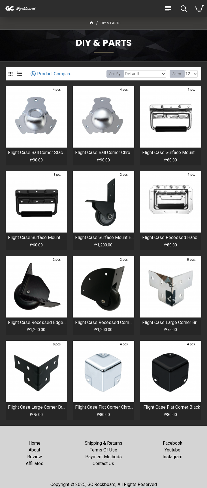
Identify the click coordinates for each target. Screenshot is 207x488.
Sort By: (115, 74)
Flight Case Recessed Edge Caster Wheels (37, 322)
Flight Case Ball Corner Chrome (104, 152)
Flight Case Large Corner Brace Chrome (171, 322)
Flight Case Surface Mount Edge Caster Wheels (104, 237)
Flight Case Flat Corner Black (171, 407)
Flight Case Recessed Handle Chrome (171, 237)
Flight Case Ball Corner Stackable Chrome (37, 152)
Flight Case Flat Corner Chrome (104, 407)
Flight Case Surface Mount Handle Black (37, 237)
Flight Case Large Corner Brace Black (37, 407)
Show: (177, 74)
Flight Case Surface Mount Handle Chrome (171, 152)
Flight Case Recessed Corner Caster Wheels (104, 322)
